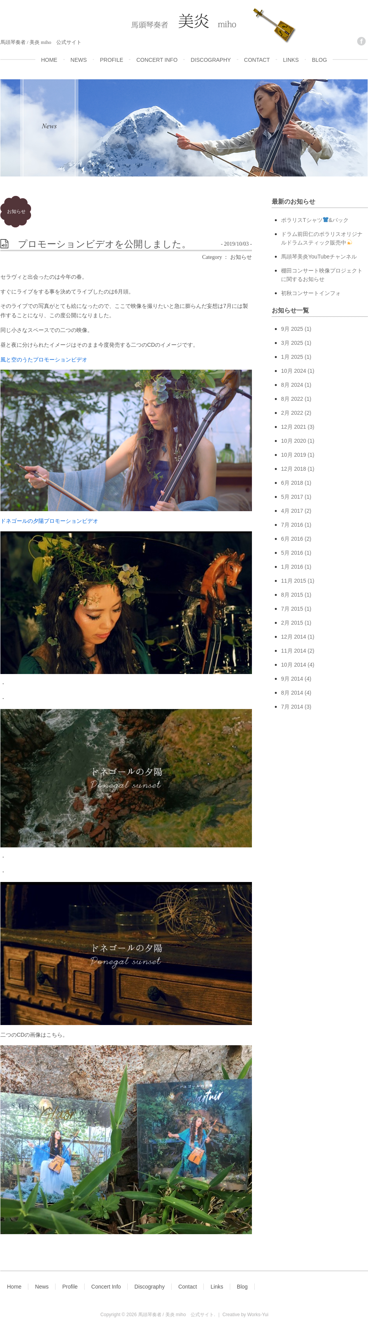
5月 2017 (292, 497)
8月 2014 (292, 693)
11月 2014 (293, 651)
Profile (70, 1287)
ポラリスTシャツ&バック (315, 220)
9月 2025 (292, 329)
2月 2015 (292, 623)
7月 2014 (292, 707)
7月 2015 (292, 609)
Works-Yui (257, 1314)
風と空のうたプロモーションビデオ (43, 359)
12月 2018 (293, 469)
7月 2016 (292, 525)
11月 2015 (293, 581)
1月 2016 (292, 567)
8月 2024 (292, 385)
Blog (242, 1287)
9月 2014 (292, 679)
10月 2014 (293, 665)
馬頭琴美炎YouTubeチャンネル (319, 256)
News (42, 1287)
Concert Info (106, 1287)
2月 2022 (292, 413)
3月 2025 (292, 343)
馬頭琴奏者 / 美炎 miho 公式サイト (176, 1314)
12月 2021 (293, 427)
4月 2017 (292, 511)
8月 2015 (292, 595)
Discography (149, 1287)
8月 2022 (292, 399)
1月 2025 (292, 357)
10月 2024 (293, 371)
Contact (187, 1287)
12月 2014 (293, 637)
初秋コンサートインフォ (311, 293)
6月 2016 (292, 539)
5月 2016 (292, 553)
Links (216, 1287)
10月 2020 (293, 441)
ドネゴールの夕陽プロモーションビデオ (49, 521)
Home (14, 1287)
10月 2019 (293, 455)
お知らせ (16, 211)
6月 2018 (292, 483)
